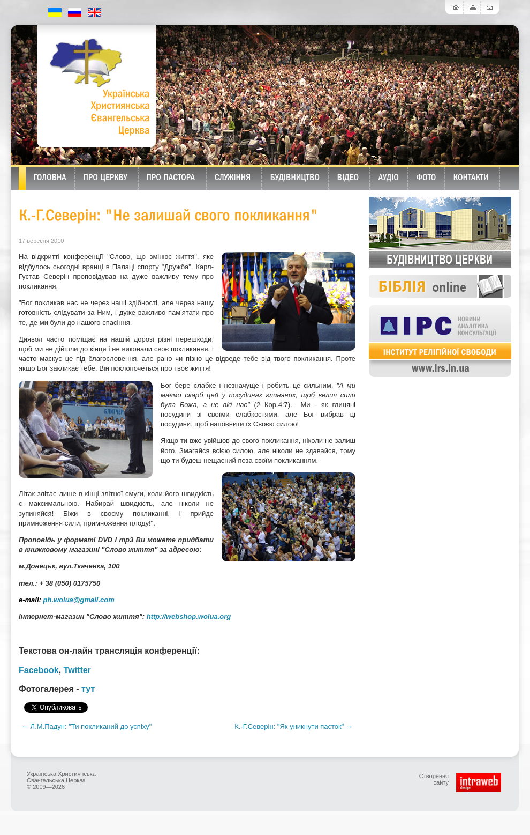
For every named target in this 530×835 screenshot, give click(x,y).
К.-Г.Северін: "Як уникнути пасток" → (293, 726)
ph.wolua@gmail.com (79, 600)
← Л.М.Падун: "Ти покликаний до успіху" (86, 726)
